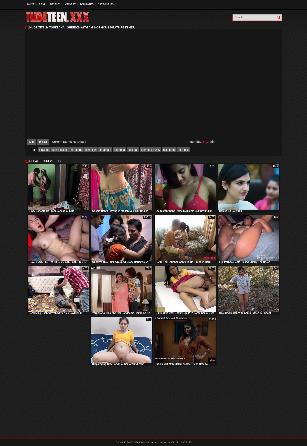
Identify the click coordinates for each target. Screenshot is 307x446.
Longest (70, 4)
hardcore (76, 149)
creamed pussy (150, 149)
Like (31, 141)
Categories (106, 4)
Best (42, 4)
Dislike (43, 141)
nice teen (169, 149)
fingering (119, 149)
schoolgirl (90, 149)
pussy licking (60, 149)
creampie (105, 149)
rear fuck (183, 149)
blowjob (43, 149)
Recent (54, 4)
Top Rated (86, 4)
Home (31, 4)
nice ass (133, 149)
